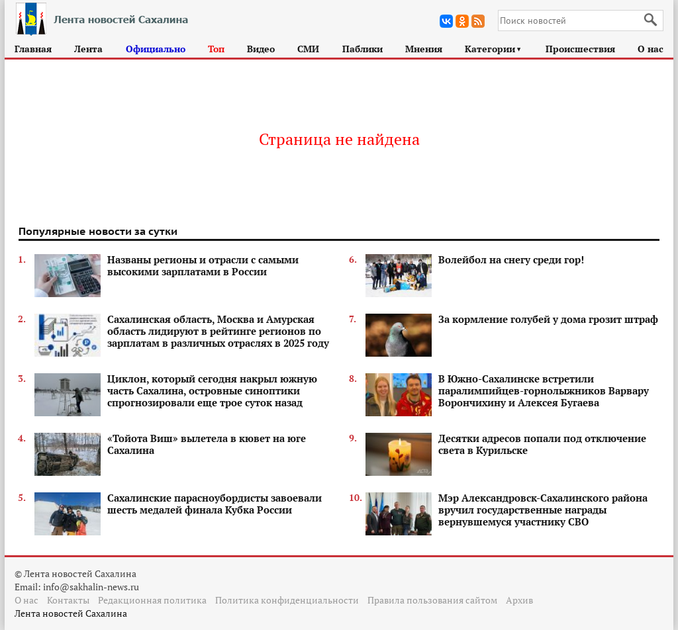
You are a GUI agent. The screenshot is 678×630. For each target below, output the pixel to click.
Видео (261, 48)
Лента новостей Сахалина (71, 613)
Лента (88, 48)
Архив (519, 600)
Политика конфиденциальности (287, 600)
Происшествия (580, 48)
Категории (493, 48)
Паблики (362, 48)
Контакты (68, 600)
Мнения (423, 48)
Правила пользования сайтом (432, 600)
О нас (650, 48)
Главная (33, 48)
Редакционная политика (152, 600)
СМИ (308, 48)
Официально (155, 48)
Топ (216, 48)
